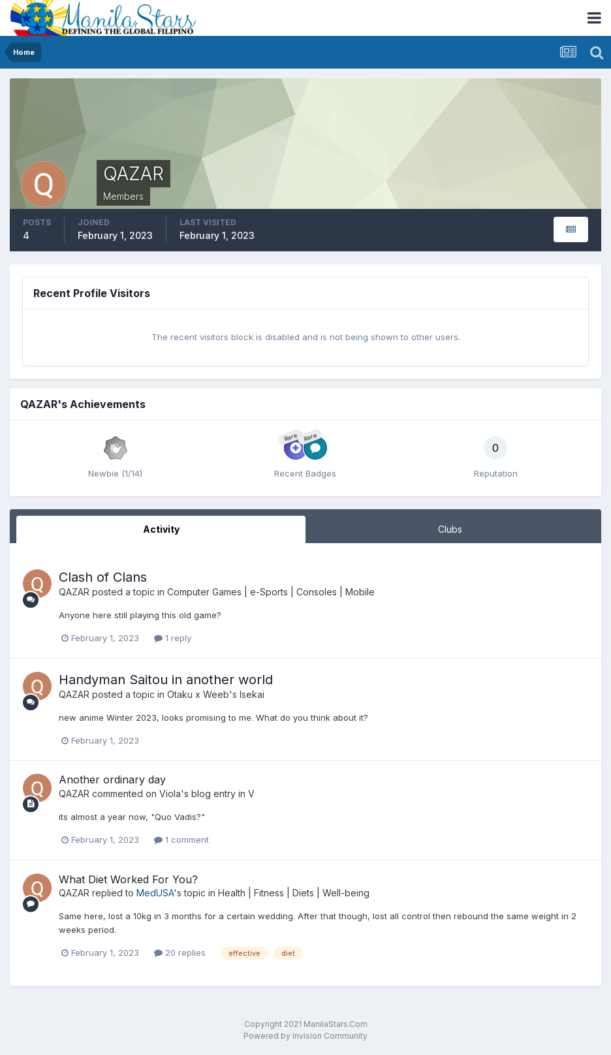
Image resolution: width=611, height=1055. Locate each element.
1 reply (172, 638)
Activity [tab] (161, 529)
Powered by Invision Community (305, 1036)
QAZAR (74, 591)
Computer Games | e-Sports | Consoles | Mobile (271, 591)
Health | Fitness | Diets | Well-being (293, 892)
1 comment (181, 839)
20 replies (180, 952)
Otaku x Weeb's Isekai (215, 694)
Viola (170, 793)
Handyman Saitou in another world (166, 679)
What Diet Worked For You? (128, 879)
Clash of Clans (103, 577)
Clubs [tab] (450, 529)
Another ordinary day (112, 779)
